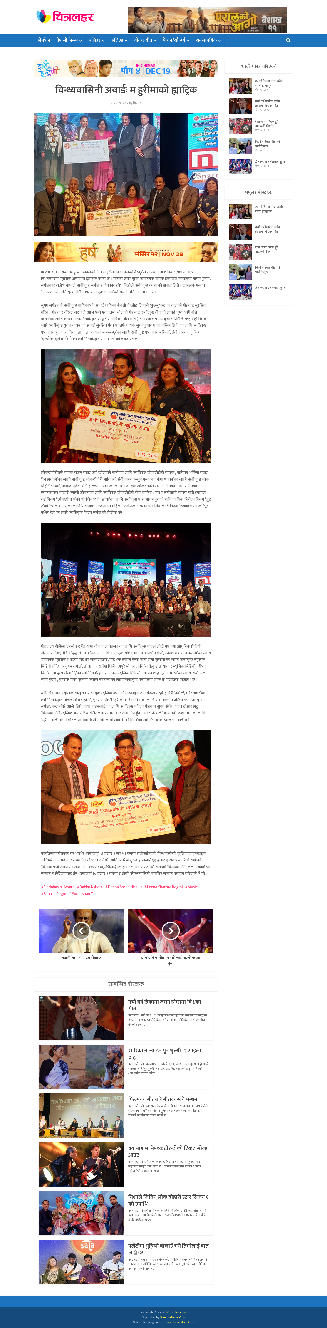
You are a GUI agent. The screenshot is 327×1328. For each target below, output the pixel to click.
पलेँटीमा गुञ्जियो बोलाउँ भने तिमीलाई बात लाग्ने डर (168, 1249)
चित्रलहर (138, 103)
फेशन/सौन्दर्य (174, 40)
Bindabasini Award (59, 887)
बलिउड (95, 40)
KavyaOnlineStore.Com (179, 1322)
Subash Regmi (55, 893)
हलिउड (117, 40)
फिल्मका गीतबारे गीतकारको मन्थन (162, 1099)
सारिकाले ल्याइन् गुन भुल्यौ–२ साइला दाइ (164, 1054)
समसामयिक (206, 40)
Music (193, 887)
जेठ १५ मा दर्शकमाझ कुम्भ (270, 161)
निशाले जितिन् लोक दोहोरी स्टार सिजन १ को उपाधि (168, 1201)
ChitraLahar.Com (175, 1312)
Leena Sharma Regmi (165, 887)
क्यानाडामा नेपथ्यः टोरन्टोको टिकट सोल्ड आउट (168, 1152)
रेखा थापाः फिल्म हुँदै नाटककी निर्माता (266, 124)
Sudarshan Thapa (87, 893)
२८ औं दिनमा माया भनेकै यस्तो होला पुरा (269, 83)
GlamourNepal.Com (172, 1317)
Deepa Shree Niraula (125, 887)
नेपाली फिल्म (67, 40)
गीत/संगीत (143, 40)
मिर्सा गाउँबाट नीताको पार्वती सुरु (267, 144)
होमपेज (43, 40)
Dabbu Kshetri (91, 887)
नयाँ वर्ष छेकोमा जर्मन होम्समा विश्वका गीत (164, 1005)
